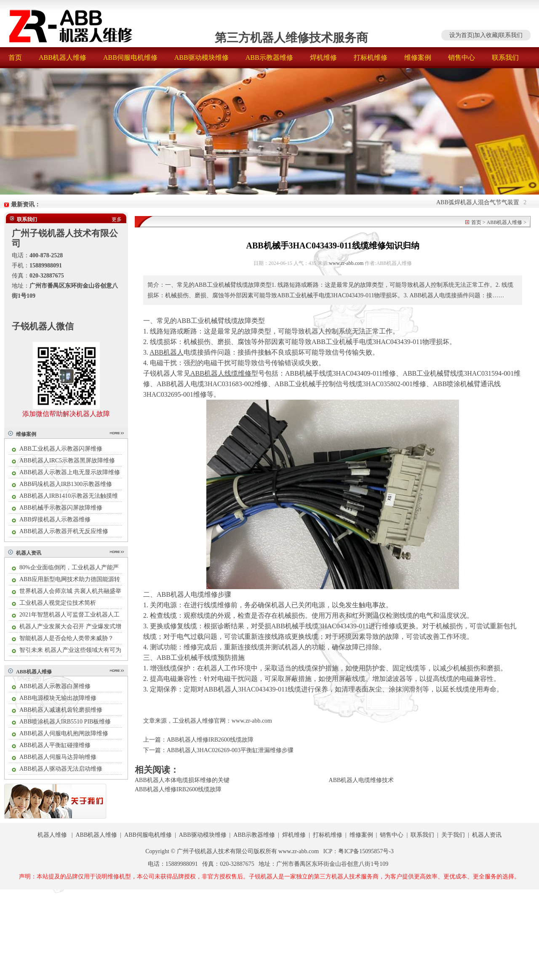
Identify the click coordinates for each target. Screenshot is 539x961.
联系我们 (511, 35)
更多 (117, 219)
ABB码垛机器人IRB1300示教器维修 (65, 484)
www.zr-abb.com (346, 263)
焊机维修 (323, 57)
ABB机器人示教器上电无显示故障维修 (69, 472)
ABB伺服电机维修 (130, 57)
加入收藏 (486, 35)
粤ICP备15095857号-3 (365, 851)
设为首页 (461, 35)
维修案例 (417, 57)
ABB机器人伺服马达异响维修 (57, 757)
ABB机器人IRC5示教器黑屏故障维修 (67, 460)
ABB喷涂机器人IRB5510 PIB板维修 (65, 721)
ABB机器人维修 (62, 57)
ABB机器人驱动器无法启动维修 (60, 769)
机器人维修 (52, 835)
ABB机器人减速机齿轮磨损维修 (60, 710)
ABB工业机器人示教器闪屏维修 (60, 449)
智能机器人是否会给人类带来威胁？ (66, 638)
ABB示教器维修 (269, 57)
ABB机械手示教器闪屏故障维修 (60, 508)
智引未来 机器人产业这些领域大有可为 (70, 650)
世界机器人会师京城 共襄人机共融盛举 (70, 591)
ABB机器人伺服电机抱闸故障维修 (63, 733)
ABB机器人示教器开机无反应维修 (63, 531)
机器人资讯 (28, 553)
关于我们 (453, 835)
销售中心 (461, 57)
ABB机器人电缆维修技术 (361, 780)
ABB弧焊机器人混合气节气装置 (481, 202)
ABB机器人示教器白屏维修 (55, 686)
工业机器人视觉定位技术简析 (57, 603)
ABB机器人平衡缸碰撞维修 (55, 745)
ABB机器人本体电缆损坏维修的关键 (182, 780)
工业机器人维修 (193, 721)
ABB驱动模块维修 (201, 57)
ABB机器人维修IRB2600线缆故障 (210, 740)
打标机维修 (370, 57)
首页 (15, 57)
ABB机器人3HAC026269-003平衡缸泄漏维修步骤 (230, 750)
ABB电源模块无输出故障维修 (57, 698)
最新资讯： (25, 204)
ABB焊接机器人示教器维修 (55, 519)
